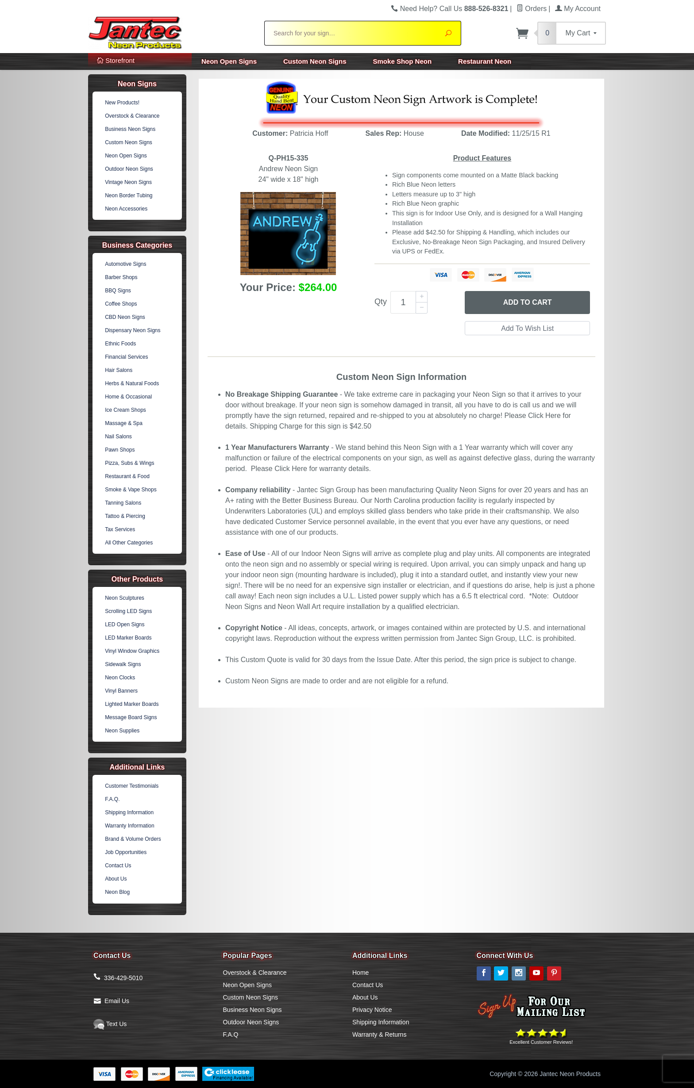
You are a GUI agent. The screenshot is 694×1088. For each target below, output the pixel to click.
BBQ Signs (118, 290)
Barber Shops (121, 277)
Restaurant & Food (127, 476)
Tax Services (120, 529)
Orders (532, 8)
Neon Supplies (122, 731)
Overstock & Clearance (132, 116)
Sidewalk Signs (123, 664)
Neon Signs (137, 84)
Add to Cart (527, 302)
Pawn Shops (120, 450)
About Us (116, 879)
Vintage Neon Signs (128, 182)
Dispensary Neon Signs (132, 330)
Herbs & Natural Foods (132, 383)
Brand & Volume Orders (133, 839)
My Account (578, 8)
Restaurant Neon (484, 61)
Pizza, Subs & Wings (129, 463)
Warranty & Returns (379, 1034)
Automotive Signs (125, 264)
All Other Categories (129, 543)
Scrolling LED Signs (128, 611)
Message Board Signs (131, 717)
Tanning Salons (123, 503)
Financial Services (126, 357)
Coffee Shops (121, 304)
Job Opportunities (126, 852)
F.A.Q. (112, 799)
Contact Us (118, 865)
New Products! (122, 103)
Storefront (116, 60)
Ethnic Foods (120, 344)
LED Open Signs (124, 624)
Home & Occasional (128, 397)
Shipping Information (129, 812)
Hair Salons (118, 370)
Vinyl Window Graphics (132, 651)
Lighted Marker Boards (131, 704)
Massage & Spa (124, 423)
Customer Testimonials (131, 786)
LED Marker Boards (128, 638)
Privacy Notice (372, 1009)
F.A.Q (231, 1034)
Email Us (116, 1000)
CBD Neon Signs (125, 317)
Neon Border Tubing (128, 195)
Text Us (110, 1023)
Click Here (544, 415)
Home (360, 972)
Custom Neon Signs (315, 61)
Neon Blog (117, 892)
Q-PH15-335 (288, 158)
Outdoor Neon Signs (129, 169)
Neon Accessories (126, 209)
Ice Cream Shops (125, 410)
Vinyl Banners (121, 691)
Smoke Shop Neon (402, 61)
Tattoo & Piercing (125, 516)
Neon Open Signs (229, 61)
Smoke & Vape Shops (131, 490)
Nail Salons (118, 436)
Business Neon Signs (130, 129)
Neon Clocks (120, 677)
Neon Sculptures (124, 598)
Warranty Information (129, 826)
